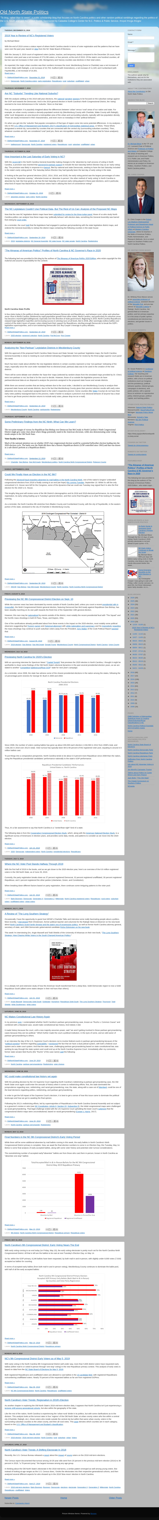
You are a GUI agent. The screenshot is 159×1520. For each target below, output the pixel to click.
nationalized (33, 615)
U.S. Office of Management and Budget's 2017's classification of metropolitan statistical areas (54, 126)
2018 (132, 672)
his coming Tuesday (75, 482)
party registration (44, 81)
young (69, 1455)
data (36, 49)
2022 (132, 611)
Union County (114, 645)
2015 (132, 683)
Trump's (30, 626)
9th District (15, 1233)
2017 (132, 676)
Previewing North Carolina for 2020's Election (28, 657)
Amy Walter (82, 629)
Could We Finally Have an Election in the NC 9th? (30, 474)
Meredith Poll (138, 304)
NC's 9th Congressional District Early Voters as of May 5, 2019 (37, 1358)
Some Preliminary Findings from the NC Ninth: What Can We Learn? (40, 422)
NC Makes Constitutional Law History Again (27, 1017)
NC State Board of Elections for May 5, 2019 (44, 1369)
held (27, 225)
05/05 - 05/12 (138, 665)
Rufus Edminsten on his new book (75, 927)
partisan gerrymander (31, 1125)
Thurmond (106, 1002)
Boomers (46, 1487)
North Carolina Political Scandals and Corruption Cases (140, 727)
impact (61, 1455)
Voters (74, 1438)
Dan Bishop (23, 462)
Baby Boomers (16, 899)
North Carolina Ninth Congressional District (75, 462)
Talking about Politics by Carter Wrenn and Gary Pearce (140, 774)
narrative (68, 99)
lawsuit (47, 167)
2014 (132, 686)
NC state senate (68, 241)
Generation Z (49, 899)
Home (63, 1497)
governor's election (29, 336)
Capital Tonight (53, 662)
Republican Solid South (69, 1002)
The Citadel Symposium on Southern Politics (138, 782)
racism (38, 626)
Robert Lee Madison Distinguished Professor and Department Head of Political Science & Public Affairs (140, 224)
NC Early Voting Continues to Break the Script (145, 550)
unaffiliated (79, 81)
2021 (132, 615)
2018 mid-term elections (20, 1487)
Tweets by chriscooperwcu (138, 445)
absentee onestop (18, 197)
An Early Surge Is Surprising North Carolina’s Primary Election (145, 529)
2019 (13, 241)
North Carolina (36, 144)
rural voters (105, 899)
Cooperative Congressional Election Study (48, 833)
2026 (132, 598)
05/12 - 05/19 (138, 661)
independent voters (32, 852)
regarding (116, 626)
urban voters (30, 902)
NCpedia (131, 786)
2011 (132, 696)
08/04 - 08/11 (138, 648)
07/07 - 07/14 (138, 651)
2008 (132, 707)
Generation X (38, 899)
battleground (16, 144)
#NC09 (13, 587)
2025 (132, 601)
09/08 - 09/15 (138, 644)
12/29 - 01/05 (138, 625)
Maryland (103, 1087)
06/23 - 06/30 (138, 658)
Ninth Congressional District (85, 645)
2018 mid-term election (31, 1438)
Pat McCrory (55, 336)
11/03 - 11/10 (138, 634)
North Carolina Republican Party (140, 753)
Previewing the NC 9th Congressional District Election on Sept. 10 (39, 599)
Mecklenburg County (19, 409)
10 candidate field (84, 1375)
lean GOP (46, 668)
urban (87, 81)
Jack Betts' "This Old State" (138, 778)
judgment (102, 1109)
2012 (132, 693)
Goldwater (46, 1002)
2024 (132, 604)
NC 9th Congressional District (22, 1391)
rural (64, 81)
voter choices (59, 1064)
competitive (25, 668)
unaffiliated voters (17, 902)
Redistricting (93, 241)
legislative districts (23, 241)
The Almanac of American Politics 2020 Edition (76, 258)
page (76, 1422)
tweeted (115, 629)
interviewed (23, 922)
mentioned (53, 1044)
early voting (30, 197)
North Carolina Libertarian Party (140, 756)
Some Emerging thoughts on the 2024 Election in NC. (144, 573)
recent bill (16, 162)
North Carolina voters (28, 81)
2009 (132, 703)
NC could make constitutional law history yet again (31, 1076)
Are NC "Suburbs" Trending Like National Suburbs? (31, 93)
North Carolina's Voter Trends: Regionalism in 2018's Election (37, 1400)
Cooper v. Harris (83, 1112)
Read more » (10, 73)
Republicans (57, 81)
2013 (132, 690)
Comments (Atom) (22, 1503)
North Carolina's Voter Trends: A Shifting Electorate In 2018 (35, 1450)
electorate (72, 1487)
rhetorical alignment (53, 626)
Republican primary (62, 1233)
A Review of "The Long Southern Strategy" (27, 914)
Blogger (93, 1514)
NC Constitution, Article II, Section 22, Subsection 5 (57, 1106)
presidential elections (62, 852)
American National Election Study (100, 833)
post (20, 1022)
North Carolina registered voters (77, 899)
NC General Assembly (39, 241)
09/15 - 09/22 (138, 641)
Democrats (15, 81)
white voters (31, 1004)
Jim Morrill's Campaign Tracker (140, 770)
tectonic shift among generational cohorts (22, 1408)
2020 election (16, 336)
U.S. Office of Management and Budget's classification (39, 1424)
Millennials (60, 899)
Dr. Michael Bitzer (135, 144)
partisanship (45, 409)
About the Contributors (136, 91)
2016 (132, 679)
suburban (71, 81)
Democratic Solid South (32, 1002)
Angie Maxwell (16, 1002)
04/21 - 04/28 (138, 668)
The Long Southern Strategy (91, 1002)
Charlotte (14, 462)
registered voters (50, 144)
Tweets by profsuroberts (137, 454)
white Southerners (18, 1004)
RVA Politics (139, 425)
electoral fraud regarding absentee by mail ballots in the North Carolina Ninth (49, 480)
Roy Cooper (65, 336)
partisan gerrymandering (32, 1064)
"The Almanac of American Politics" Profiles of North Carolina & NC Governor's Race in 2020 (53, 250)
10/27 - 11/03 (138, 637)
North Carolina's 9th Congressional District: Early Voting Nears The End (42, 1245)
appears (76, 99)
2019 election (16, 645)
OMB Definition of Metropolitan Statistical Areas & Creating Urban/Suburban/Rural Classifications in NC (140, 719)
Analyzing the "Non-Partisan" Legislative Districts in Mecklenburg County (42, 348)
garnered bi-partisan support (50, 165)
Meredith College (142, 307)
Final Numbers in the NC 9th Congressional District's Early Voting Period (42, 1137)
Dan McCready (35, 462)
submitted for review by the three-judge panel (73, 214)
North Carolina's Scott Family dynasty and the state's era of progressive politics (44, 925)
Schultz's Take (142, 417)
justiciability (42, 1044)
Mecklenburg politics (49, 462)
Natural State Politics (144, 407)
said (62, 1052)
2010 (132, 700)
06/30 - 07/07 (138, 654)
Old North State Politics (24, 12)
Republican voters (78, 1233)
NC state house (55, 241)
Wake (95, 391)
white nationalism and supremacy (80, 626)
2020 (13, 852)
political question (12, 1044)
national (60, 99)
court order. (22, 220)
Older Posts (115, 1497)
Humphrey (55, 1002)
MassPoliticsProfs (147, 410)
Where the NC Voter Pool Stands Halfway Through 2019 (34, 864)
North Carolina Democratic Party (140, 750)
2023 (132, 608)
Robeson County (99, 462)
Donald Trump (50, 645)
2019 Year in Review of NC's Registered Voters (29, 35)
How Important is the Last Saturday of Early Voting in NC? (35, 156)
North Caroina (102, 645)
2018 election (16, 1438)
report (46, 1455)
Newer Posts (12, 1497)
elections (64, 1487)
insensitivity (107, 626)
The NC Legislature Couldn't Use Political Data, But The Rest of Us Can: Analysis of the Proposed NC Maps (61, 209)
